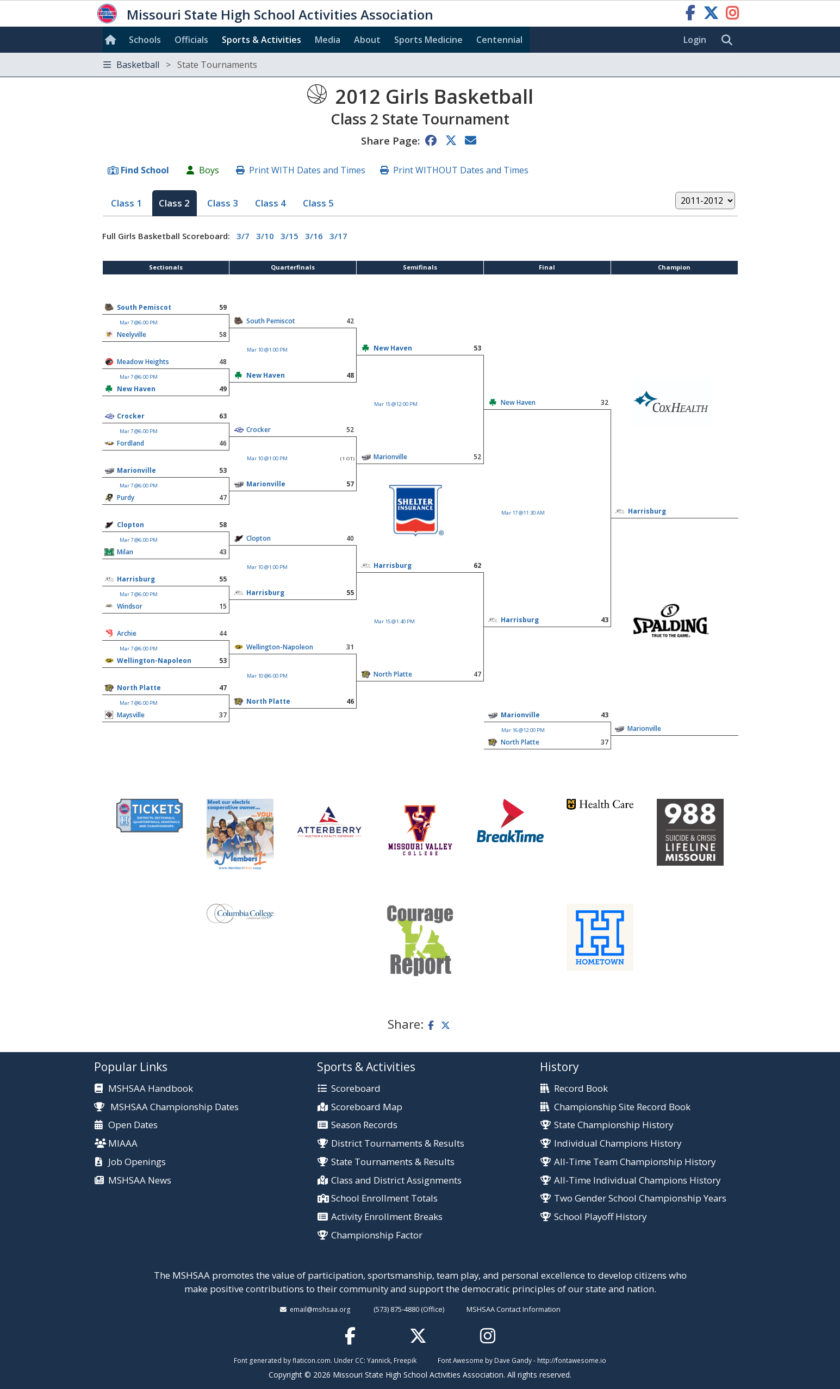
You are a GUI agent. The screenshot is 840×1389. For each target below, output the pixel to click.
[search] (729, 40)
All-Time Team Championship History (634, 1162)
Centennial (499, 40)
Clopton (130, 524)
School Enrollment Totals (384, 1198)
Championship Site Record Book (622, 1107)
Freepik (405, 1360)
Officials (191, 40)
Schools (145, 40)
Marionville (136, 470)
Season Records (364, 1125)
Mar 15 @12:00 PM (396, 404)
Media (327, 40)
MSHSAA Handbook (150, 1089)
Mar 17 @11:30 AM (523, 512)
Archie (126, 633)
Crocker (131, 416)
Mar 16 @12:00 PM (523, 730)
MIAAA (123, 1143)
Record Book (581, 1089)
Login (694, 40)
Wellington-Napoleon (279, 647)
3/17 (338, 235)
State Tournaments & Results (393, 1162)
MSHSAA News (139, 1180)
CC (359, 1360)
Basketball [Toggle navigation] (180, 65)
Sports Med (428, 40)
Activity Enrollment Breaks (387, 1217)
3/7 (243, 235)
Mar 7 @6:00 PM (139, 322)
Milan (125, 551)
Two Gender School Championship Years (640, 1198)
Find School (145, 170)
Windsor (129, 606)
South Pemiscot (144, 307)
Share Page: (390, 140)
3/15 (289, 235)
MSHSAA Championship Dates (166, 1106)
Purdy (125, 497)
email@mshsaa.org (320, 1309)
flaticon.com (312, 1360)
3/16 (314, 235)
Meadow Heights (143, 361)
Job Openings (137, 1162)
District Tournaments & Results (397, 1143)
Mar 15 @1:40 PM (394, 621)
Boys (209, 170)
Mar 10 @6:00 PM (267, 675)
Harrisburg (647, 511)
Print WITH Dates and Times (307, 170)
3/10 (265, 235)
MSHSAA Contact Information (513, 1309)
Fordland (130, 443)
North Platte (393, 674)
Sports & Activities (261, 40)
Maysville (131, 714)
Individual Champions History (617, 1143)
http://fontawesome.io (571, 1360)
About (367, 40)
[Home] (112, 40)
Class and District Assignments (396, 1180)
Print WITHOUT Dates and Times (460, 170)
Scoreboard (356, 1089)
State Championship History (613, 1125)
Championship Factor (376, 1235)
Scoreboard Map (366, 1107)
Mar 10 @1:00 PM (267, 349)
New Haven (393, 348)
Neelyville (131, 334)
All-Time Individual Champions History (637, 1180)
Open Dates (133, 1125)
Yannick (378, 1360)
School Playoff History (600, 1217)
